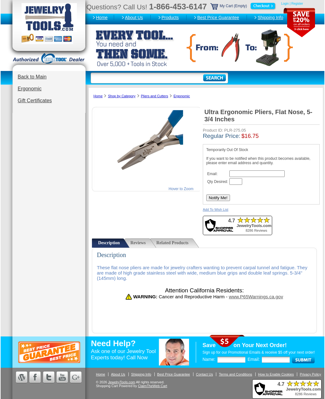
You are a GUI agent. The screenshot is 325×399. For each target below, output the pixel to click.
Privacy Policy (310, 374)
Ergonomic (30, 88)
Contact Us (204, 374)
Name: (208, 359)
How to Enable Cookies (276, 374)
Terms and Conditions (235, 374)
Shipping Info (270, 17)
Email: (254, 359)
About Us (134, 17)
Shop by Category (121, 96)
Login (285, 3)
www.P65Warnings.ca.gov (256, 296)
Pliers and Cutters (154, 96)
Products (170, 17)
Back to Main (32, 76)
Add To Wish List (215, 209)
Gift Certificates (35, 100)
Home (102, 17)
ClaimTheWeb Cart (152, 386)
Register (297, 3)
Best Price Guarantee (218, 17)
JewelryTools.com (121, 382)
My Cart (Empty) (243, 6)
